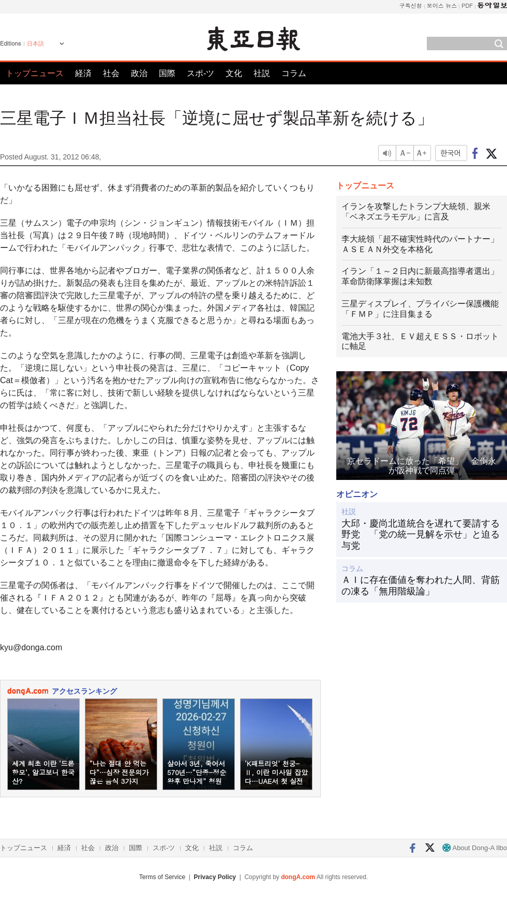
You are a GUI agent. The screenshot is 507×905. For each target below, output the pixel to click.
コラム (293, 73)
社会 (111, 73)
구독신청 (410, 5)
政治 (139, 73)
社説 (262, 73)
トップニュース (35, 73)
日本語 (35, 43)
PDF (467, 5)
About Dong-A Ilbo (474, 848)
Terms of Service (162, 877)
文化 (234, 73)
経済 (83, 73)
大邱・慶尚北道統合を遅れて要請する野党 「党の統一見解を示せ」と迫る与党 (420, 534)
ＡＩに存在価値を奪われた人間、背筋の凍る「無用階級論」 (420, 585)
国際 (167, 73)
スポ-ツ (200, 73)
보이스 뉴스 (442, 5)
